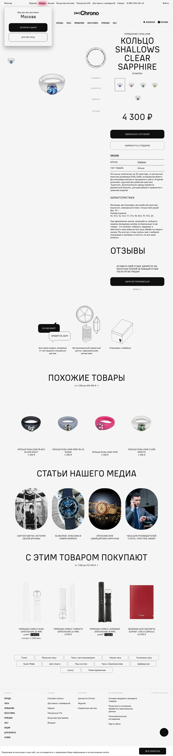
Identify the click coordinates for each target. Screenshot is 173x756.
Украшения (79, 23)
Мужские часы (49, 657)
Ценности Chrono (86, 698)
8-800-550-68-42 (135, 3)
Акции (51, 3)
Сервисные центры (87, 708)
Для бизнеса (10, 732)
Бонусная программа (58, 717)
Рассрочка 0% (83, 3)
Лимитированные (97, 670)
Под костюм (81, 663)
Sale (115, 23)
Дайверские (144, 663)
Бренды (59, 23)
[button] (9, 3)
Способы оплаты (56, 698)
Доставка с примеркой (104, 3)
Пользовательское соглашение (118, 717)
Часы (68, 23)
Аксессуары (92, 23)
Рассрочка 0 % (55, 712)
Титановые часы (144, 657)
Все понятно (152, 751)
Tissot (24, 657)
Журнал (33, 3)
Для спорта (54, 663)
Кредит (51, 708)
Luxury (70, 670)
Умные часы (115, 657)
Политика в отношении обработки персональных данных (121, 708)
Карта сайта (114, 723)
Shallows (142, 162)
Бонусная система (65, 3)
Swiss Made (29, 663)
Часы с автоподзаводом (83, 657)
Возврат (52, 722)
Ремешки (105, 23)
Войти (166, 3)
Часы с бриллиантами (112, 663)
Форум (42, 3)
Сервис (120, 3)
